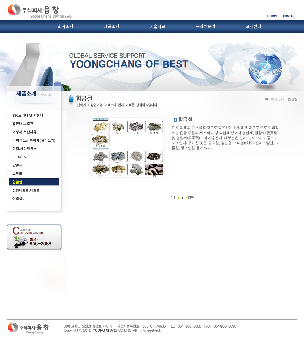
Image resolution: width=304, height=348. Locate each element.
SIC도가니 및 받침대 (27, 115)
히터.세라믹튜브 (24, 148)
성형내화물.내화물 (26, 189)
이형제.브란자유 (24, 131)
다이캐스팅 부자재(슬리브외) (34, 140)
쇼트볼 (17, 173)
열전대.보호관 (22, 123)
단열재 (17, 164)
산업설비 (19, 198)
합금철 (17, 181)
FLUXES (19, 156)
